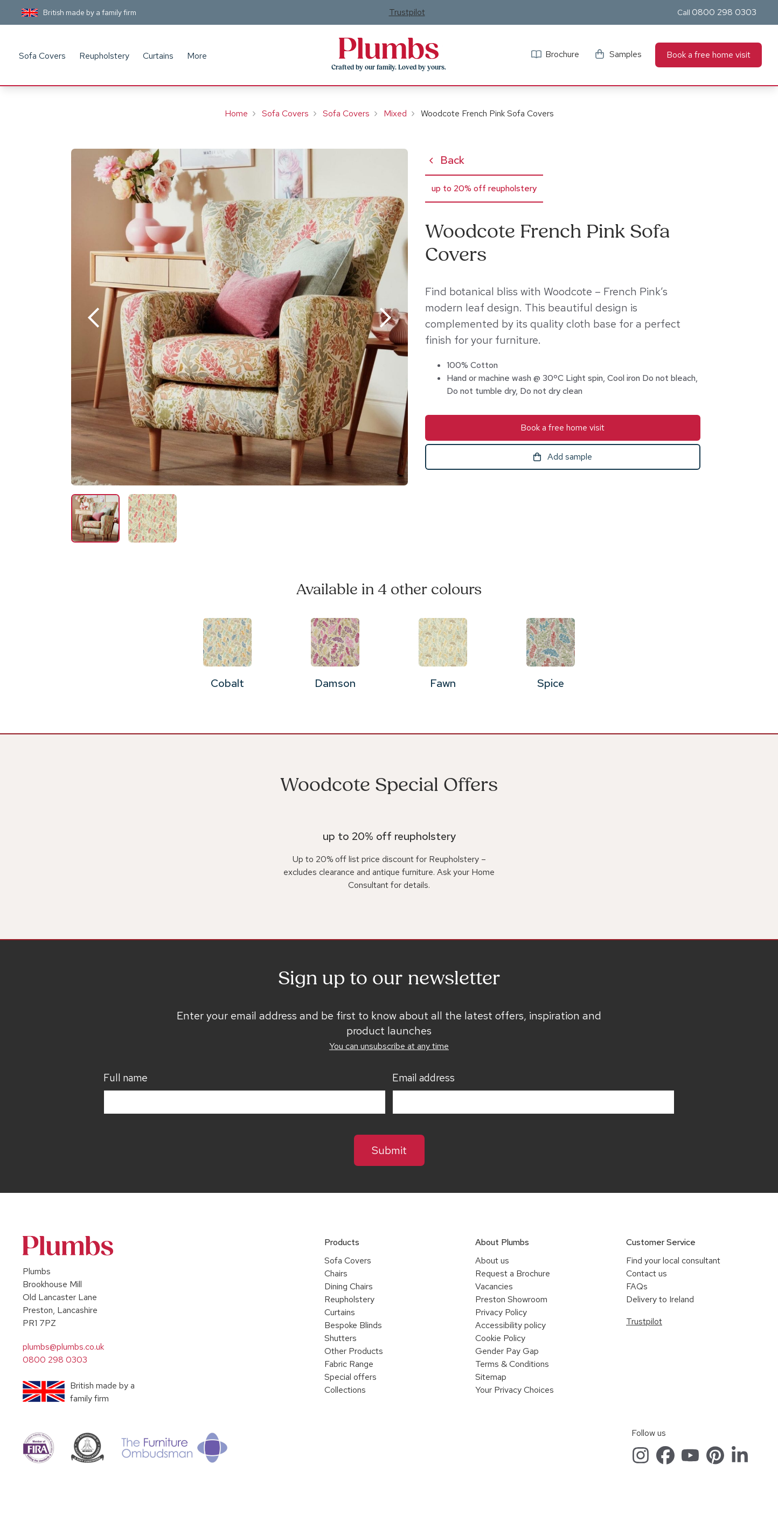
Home (236, 113)
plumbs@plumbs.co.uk (63, 1346)
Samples (625, 54)
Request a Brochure (512, 1273)
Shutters (340, 1338)
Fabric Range (348, 1364)
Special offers (350, 1377)
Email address (423, 1078)
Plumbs (389, 48)
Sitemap (490, 1377)
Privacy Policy (501, 1312)
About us (492, 1260)
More (197, 55)
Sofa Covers (42, 55)
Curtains (158, 55)
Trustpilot (407, 12)
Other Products (353, 1351)
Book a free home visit (708, 54)
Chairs (336, 1273)
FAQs (637, 1286)
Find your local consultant (673, 1260)
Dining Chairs (348, 1286)
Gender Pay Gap (507, 1351)
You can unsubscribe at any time (389, 1046)
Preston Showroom (511, 1299)
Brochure (562, 54)
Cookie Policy (500, 1338)
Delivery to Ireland (660, 1299)
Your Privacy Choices (514, 1389)
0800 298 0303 (724, 12)
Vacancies (494, 1286)
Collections (345, 1389)
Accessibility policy (510, 1325)
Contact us (646, 1273)
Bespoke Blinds (353, 1325)
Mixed (395, 113)
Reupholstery (104, 55)
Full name (125, 1078)
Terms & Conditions (512, 1364)
